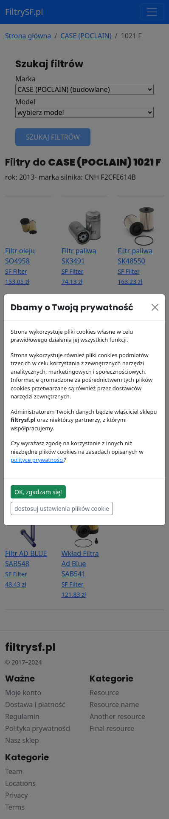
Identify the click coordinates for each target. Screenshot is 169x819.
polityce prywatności (37, 460)
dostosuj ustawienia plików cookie (61, 508)
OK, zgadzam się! (38, 492)
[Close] (155, 307)
